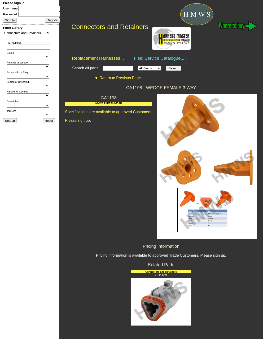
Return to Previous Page (118, 78)
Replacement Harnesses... (98, 58)
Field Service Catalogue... (161, 58)
